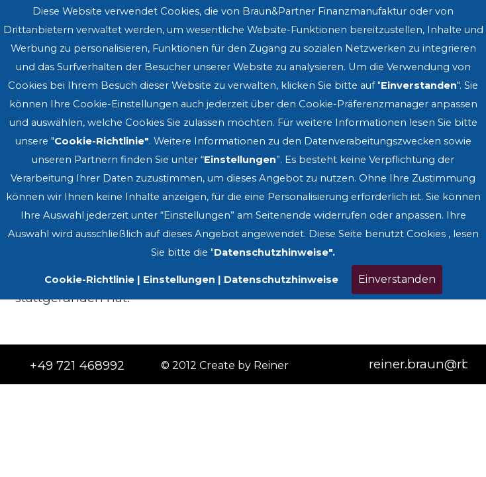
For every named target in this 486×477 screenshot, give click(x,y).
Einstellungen (179, 280)
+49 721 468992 (77, 365)
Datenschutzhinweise (281, 280)
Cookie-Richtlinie (89, 280)
